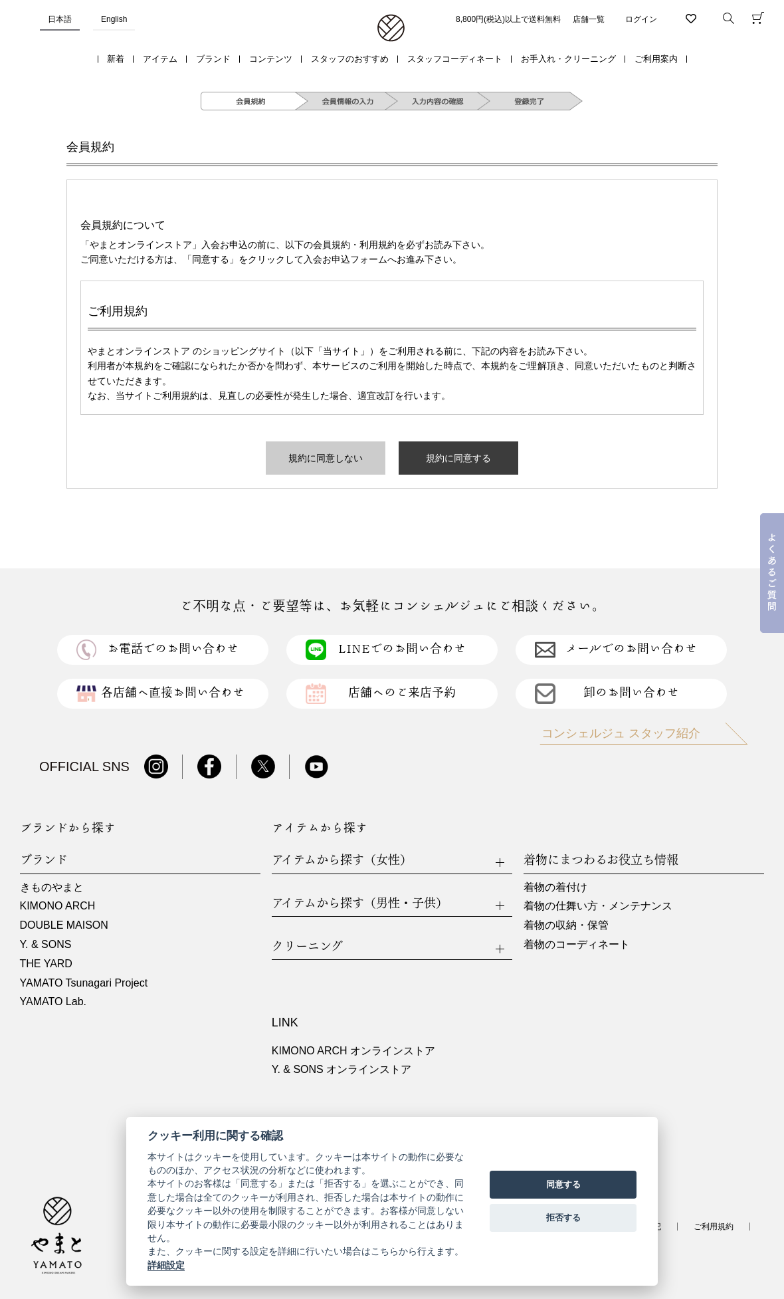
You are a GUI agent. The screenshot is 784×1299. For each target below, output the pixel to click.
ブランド (213, 59)
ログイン (641, 19)
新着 (115, 59)
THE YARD (46, 963)
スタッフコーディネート (454, 59)
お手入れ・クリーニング (568, 59)
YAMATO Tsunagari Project (84, 983)
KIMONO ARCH (58, 905)
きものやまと (52, 887)
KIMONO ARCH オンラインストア (353, 1050)
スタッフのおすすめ (350, 59)
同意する (563, 1184)
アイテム (160, 59)
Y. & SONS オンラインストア (341, 1069)
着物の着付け (555, 887)
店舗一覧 (589, 19)
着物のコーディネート (577, 944)
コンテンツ (270, 59)
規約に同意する (458, 458)
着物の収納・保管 (566, 925)
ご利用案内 (656, 59)
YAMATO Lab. (53, 1001)
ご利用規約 (714, 1226)
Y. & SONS (46, 944)
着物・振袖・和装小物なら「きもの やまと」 (391, 28)
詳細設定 (166, 1265)
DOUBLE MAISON (64, 925)
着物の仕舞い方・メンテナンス (598, 905)
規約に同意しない (325, 458)
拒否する (563, 1218)
